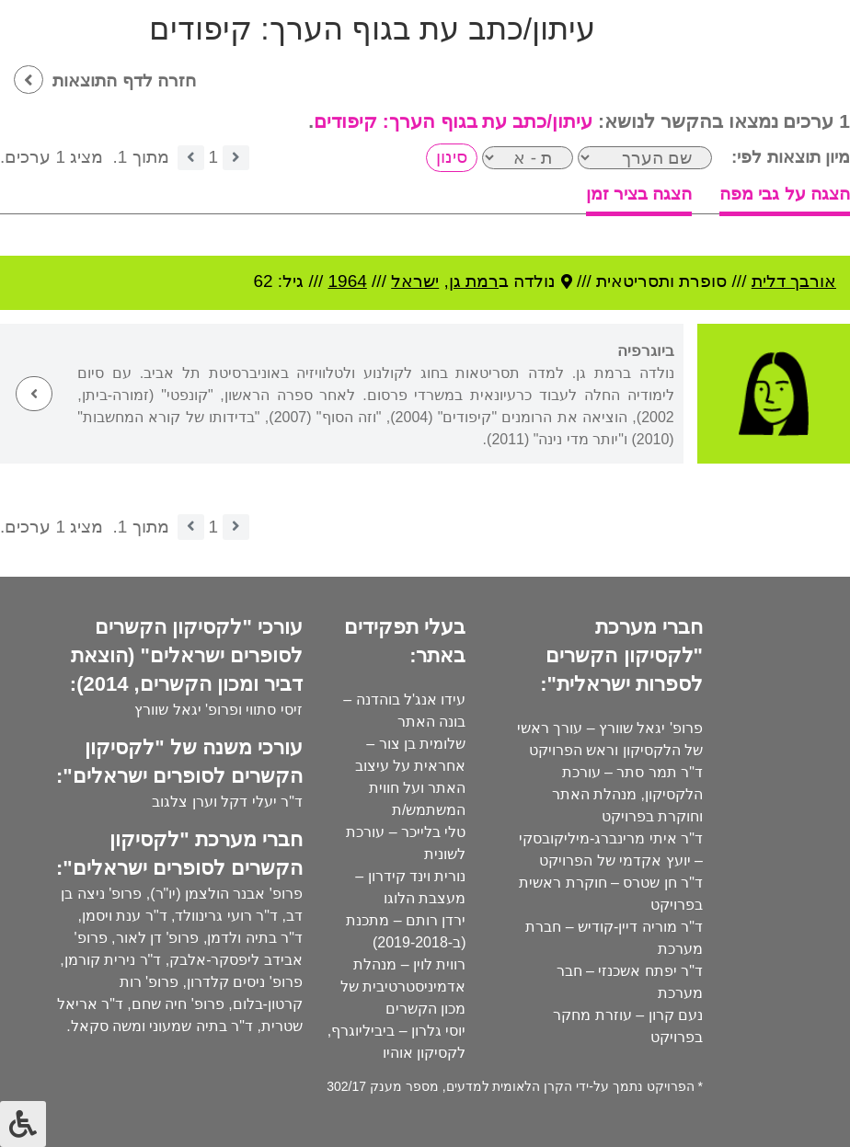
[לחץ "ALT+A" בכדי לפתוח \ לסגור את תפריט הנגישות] (23, 1124)
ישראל (415, 281)
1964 (347, 281)
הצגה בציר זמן (639, 193)
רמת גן (474, 281)
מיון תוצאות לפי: (790, 156)
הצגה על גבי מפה (784, 193)
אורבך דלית (794, 281)
